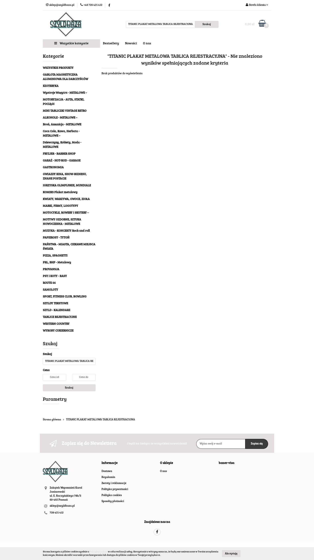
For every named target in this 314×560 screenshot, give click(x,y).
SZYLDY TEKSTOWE (55, 303)
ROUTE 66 (49, 283)
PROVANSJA (51, 269)
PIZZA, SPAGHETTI (55, 255)
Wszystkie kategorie (71, 43)
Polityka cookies (112, 495)
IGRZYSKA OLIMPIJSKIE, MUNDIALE (67, 185)
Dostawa (107, 471)
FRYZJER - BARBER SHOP (59, 153)
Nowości (131, 43)
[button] (110, 463)
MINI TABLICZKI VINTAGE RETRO (65, 111)
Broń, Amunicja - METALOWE (62, 124)
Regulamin (108, 477)
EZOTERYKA (50, 86)
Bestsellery (111, 43)
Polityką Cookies (99, 552)
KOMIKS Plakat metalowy (60, 192)
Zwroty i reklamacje (114, 483)
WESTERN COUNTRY (56, 324)
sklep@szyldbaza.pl (62, 506)
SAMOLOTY (50, 289)
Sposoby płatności (113, 501)
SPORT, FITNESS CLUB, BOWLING (65, 296)
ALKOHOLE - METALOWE (60, 117)
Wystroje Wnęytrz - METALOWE (65, 92)
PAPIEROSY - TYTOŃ (56, 237)
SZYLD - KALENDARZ (56, 310)
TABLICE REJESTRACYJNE (60, 317)
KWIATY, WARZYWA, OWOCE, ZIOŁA (66, 199)
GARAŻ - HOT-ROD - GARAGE (62, 160)
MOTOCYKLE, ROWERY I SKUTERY (66, 212)
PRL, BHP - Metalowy (57, 262)
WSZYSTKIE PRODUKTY (58, 68)
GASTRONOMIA (53, 167)
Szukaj (69, 388)
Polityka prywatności (115, 489)
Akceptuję (231, 553)
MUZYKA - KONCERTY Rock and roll (66, 230)
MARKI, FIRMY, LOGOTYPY (60, 206)
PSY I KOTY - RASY (55, 276)
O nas (147, 43)
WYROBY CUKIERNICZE (58, 330)
